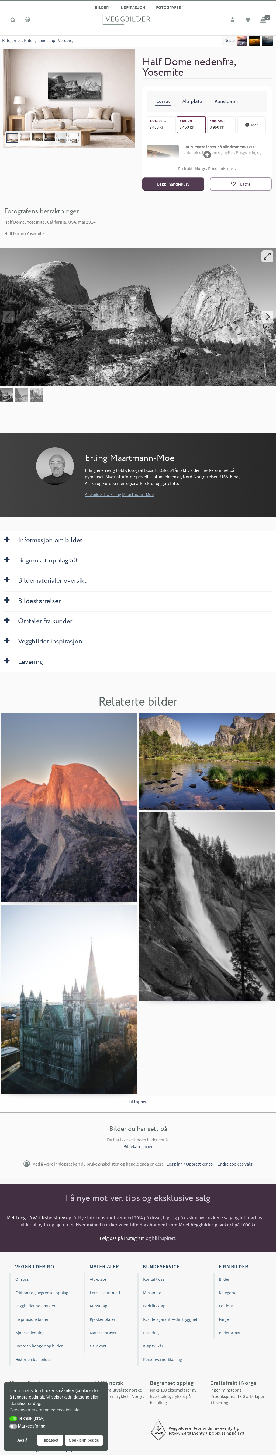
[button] (13, 1418)
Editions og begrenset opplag (41, 1291)
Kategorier (11, 40)
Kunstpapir (100, 1305)
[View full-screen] (267, 255)
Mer (251, 124)
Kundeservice (161, 1265)
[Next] (267, 316)
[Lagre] (241, 183)
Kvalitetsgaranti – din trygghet (170, 1318)
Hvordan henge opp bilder (39, 1345)
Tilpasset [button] (50, 1440)
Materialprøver (103, 1331)
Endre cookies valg (235, 1163)
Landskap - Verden (54, 40)
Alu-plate (98, 1278)
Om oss (22, 1278)
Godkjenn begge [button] (83, 1440)
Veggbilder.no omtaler (35, 1305)
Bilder (102, 7)
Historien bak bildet (33, 1358)
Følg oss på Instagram (122, 1237)
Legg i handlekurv (173, 183)
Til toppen (138, 1101)
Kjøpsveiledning (29, 1331)
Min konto (152, 1291)
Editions (226, 1305)
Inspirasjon (132, 7)
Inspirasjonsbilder (32, 1318)
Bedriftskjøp (154, 1305)
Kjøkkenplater (102, 1318)
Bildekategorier (138, 1146)
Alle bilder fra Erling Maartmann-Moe (119, 494)
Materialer (104, 1265)
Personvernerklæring (162, 1358)
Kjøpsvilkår (153, 1345)
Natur (29, 40)
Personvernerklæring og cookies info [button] (44, 1410)
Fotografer (168, 7)
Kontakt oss (153, 1278)
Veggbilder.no (34, 1265)
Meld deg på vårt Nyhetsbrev (36, 1217)
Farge (224, 1318)
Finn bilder (233, 1265)
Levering (151, 1331)
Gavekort (98, 1345)
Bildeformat (229, 1331)
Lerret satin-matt (105, 1291)
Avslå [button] (22, 1440)
